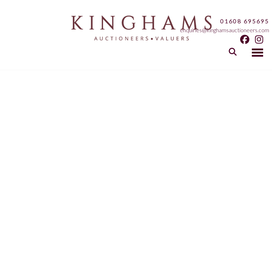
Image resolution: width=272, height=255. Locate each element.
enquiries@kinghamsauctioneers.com (224, 30)
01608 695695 (244, 21)
